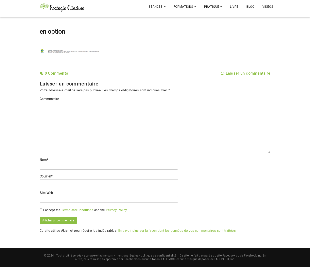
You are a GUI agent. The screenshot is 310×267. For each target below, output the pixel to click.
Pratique (213, 6)
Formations (185, 6)
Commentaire (49, 99)
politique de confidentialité (158, 255)
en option (52, 31)
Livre (234, 6)
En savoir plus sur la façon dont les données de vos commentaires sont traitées (177, 231)
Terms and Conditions (77, 210)
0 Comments (54, 73)
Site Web (46, 193)
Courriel (46, 176)
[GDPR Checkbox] (41, 210)
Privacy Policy (116, 210)
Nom (44, 160)
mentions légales (127, 255)
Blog (250, 6)
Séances (157, 6)
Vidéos (267, 6)
